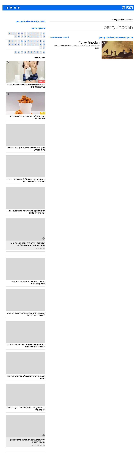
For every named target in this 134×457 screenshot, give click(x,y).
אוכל (72, 2)
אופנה (38, 2)
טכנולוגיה (46, 2)
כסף (78, 2)
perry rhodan (116, 20)
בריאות (64, 2)
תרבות (92, 2)
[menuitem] (99, 2)
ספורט (100, 2)
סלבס (85, 2)
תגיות (128, 20)
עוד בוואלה (37, 57)
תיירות (56, 2)
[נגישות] (3, 2)
